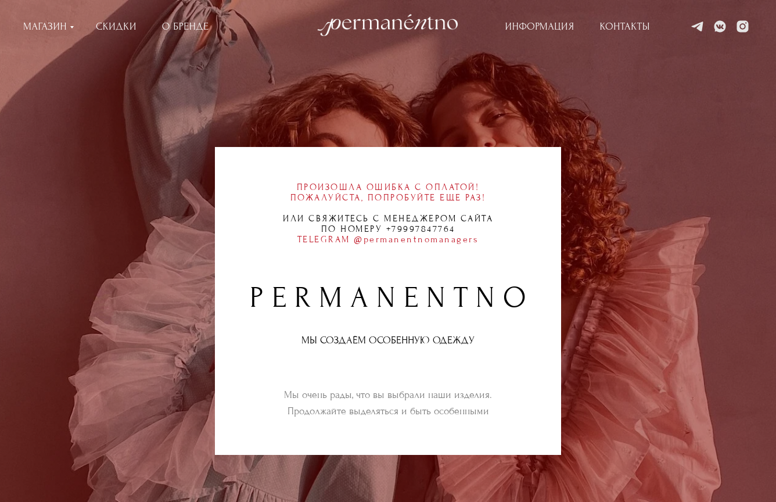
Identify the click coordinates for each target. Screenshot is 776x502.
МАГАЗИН (45, 26)
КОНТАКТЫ (625, 26)
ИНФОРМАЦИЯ (539, 26)
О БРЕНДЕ (185, 26)
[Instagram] (742, 26)
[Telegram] (697, 26)
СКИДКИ (116, 26)
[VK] (720, 26)
